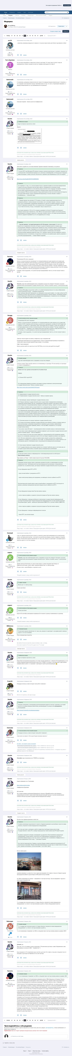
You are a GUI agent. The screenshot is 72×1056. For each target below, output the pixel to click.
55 (32, 35)
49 (17, 35)
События (17, 15)
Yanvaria (10, 256)
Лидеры (50, 15)
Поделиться (52, 26)
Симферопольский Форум (19, 5)
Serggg (10, 315)
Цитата (25, 55)
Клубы (4, 15)
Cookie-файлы (45, 1050)
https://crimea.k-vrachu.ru (24, 455)
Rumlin (10, 118)
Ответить (65, 31)
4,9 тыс (10, 638)
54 (30, 35)
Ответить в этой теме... (17, 1036)
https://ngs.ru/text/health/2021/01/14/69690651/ (28, 179)
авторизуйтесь (49, 1027)
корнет (10, 552)
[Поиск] (52, 12)
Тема (29, 1050)
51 (22, 35)
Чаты (24, 12)
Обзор (5, 13)
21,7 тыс (10, 740)
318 (10, 52)
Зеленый (10, 533)
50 (19, 35)
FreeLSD (10, 681)
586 (10, 564)
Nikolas (13, 25)
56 (35, 35)
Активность (12, 12)
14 (10, 72)
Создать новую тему (55, 31)
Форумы (10, 15)
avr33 (10, 40)
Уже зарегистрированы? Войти (54, 5)
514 (10, 327)
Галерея (23, 15)
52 (24, 35)
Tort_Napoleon (10, 60)
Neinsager (10, 921)
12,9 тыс (10, 693)
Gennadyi (10, 728)
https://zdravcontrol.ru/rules (23, 785)
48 (14, 35)
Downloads (30, 12)
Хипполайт (10, 79)
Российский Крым (21, 27)
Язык (25, 1050)
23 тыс (10, 937)
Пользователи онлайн (41, 15)
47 (11, 35)
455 (10, 545)
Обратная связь (36, 1050)
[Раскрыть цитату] (18, 121)
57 (37, 35)
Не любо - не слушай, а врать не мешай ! (26, 743)
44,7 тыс (10, 130)
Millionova (10, 626)
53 (27, 35)
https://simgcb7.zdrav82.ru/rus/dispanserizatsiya (28, 710)
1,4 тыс (10, 268)
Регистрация (67, 5)
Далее (41, 35)
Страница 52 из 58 (52, 35)
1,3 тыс (10, 91)
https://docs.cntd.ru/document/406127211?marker (28, 387)
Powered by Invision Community (36, 1053)
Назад (8, 35)
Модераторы (31, 15)
